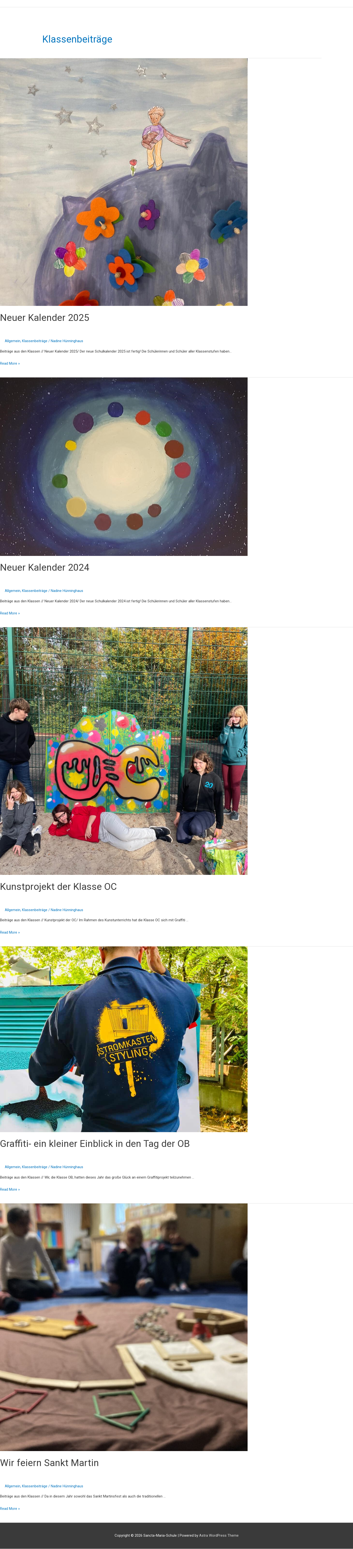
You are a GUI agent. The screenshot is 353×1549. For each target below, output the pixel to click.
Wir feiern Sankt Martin (50, 1462)
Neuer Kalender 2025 (45, 318)
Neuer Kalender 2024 (45, 567)
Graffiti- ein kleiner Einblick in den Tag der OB (96, 1144)
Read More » (10, 363)
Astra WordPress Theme (219, 1536)
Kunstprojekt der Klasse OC (59, 886)
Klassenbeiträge (34, 341)
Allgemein (12, 341)
